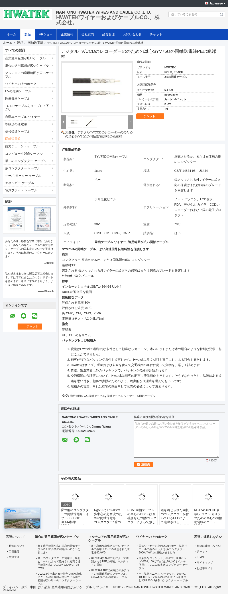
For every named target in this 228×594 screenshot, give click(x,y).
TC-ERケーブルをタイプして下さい (27, 107)
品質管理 (108, 34)
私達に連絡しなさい (209, 545)
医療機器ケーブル (17, 98)
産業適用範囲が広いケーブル (25, 58)
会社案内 (87, 34)
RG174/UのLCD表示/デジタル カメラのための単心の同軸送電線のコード (208, 516)
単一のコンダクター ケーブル (26, 161)
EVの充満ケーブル (18, 91)
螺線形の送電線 (16, 124)
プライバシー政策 (15, 587)
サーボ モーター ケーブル (23, 175)
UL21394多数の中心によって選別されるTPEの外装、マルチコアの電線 (110, 561)
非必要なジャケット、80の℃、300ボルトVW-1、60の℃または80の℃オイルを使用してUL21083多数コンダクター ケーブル (163, 563)
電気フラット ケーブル (21, 190)
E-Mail (200, 557)
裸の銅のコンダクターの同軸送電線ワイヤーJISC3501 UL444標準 (75, 516)
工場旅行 (14, 551)
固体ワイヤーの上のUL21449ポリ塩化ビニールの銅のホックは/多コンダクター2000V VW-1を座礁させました (163, 549)
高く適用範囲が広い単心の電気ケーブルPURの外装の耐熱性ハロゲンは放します (59, 549)
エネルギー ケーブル (19, 183)
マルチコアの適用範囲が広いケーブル (28, 74)
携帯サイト (205, 568)
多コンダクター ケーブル (22, 168)
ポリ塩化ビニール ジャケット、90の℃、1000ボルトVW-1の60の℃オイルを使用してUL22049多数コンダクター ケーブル (163, 577)
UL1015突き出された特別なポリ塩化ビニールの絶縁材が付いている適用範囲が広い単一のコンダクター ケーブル (60, 578)
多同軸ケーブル (145, 395)
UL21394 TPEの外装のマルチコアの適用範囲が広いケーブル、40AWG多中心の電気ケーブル (110, 574)
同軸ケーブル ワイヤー (120, 395)
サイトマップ (205, 562)
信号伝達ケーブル (17, 131)
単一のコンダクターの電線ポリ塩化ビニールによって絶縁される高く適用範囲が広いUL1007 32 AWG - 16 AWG (59, 563)
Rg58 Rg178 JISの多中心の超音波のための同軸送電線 (108, 514)
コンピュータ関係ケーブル (24, 153)
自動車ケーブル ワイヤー (22, 117)
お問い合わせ (132, 34)
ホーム (11, 34)
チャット (156, 34)
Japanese (216, 3)
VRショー (46, 34)
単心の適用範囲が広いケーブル (27, 65)
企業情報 (67, 34)
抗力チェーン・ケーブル (22, 146)
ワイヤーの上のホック (20, 84)
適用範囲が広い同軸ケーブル (87, 395)
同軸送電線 (35, 42)
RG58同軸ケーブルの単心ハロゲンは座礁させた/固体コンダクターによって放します (141, 518)
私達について (17, 545)
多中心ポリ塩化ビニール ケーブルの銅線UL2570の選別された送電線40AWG (110, 549)
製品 (27, 34)
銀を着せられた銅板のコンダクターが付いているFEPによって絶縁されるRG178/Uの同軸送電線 (175, 520)
